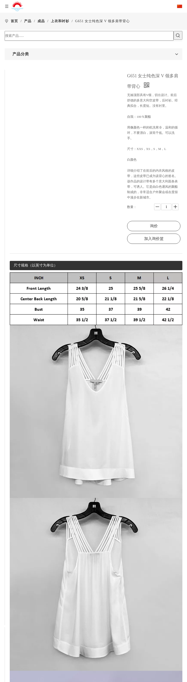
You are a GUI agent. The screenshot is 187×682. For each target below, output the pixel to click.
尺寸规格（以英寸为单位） (35, 265)
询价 (154, 226)
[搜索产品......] (89, 36)
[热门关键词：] (178, 35)
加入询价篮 (154, 239)
